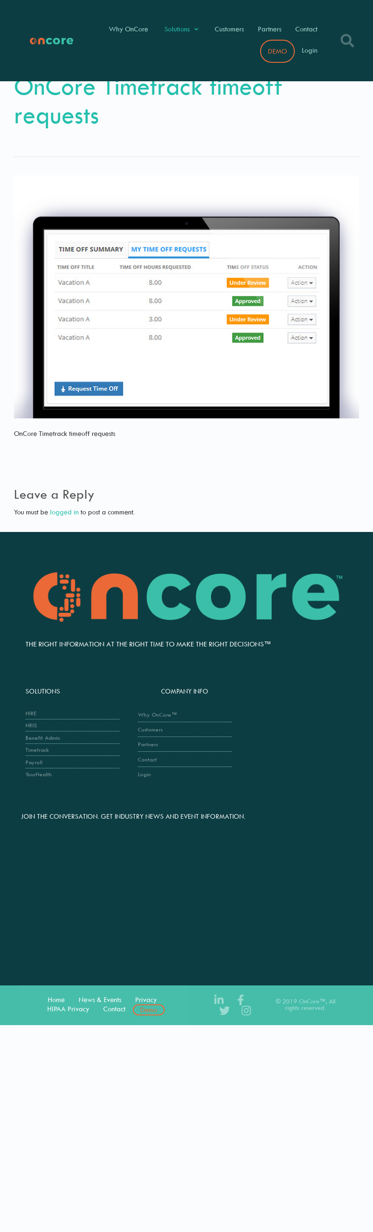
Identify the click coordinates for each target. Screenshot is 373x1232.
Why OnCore (128, 28)
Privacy (146, 999)
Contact (306, 28)
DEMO (277, 51)
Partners (269, 28)
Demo (148, 1009)
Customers (229, 28)
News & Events (100, 999)
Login (309, 50)
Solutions (181, 29)
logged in (64, 511)
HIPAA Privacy (68, 1008)
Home (56, 999)
